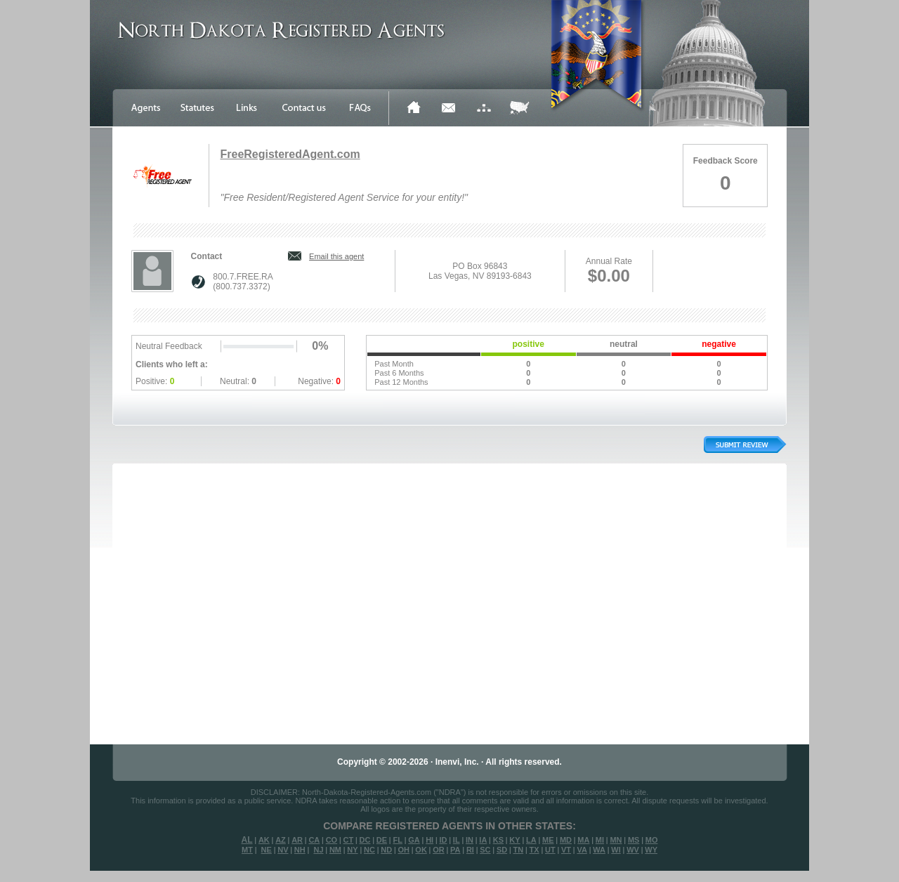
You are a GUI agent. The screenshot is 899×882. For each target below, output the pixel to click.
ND (386, 849)
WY (651, 849)
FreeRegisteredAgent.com (290, 154)
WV (632, 849)
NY (352, 849)
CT (348, 840)
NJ (318, 849)
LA (531, 840)
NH (300, 849)
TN (518, 849)
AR (297, 840)
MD (566, 840)
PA (455, 849)
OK (421, 849)
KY (514, 840)
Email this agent (336, 256)
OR (439, 849)
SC (485, 849)
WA (599, 849)
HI (429, 840)
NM (335, 849)
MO (651, 840)
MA (583, 840)
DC (365, 840)
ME (548, 840)
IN (469, 840)
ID (443, 840)
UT (550, 849)
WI (615, 849)
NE (266, 849)
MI (600, 840)
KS (498, 840)
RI (470, 849)
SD (502, 849)
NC (369, 849)
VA (581, 849)
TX (534, 849)
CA (314, 840)
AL (247, 840)
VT (566, 849)
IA (483, 840)
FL (397, 840)
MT (247, 849)
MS (634, 840)
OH (403, 849)
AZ (280, 840)
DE (381, 840)
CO (332, 840)
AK (264, 840)
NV (282, 849)
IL (456, 840)
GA (414, 840)
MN (616, 840)
